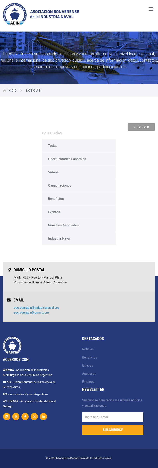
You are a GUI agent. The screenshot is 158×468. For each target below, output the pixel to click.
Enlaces (87, 365)
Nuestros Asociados (63, 225)
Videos (53, 172)
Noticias (88, 349)
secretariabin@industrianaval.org (36, 308)
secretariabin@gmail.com (31, 312)
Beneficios (56, 199)
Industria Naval (59, 238)
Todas (52, 146)
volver (141, 127)
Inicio (12, 90)
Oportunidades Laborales (67, 159)
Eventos (54, 212)
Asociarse (89, 374)
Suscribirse (113, 430)
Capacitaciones (59, 185)
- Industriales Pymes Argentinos (25, 394)
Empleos (88, 382)
